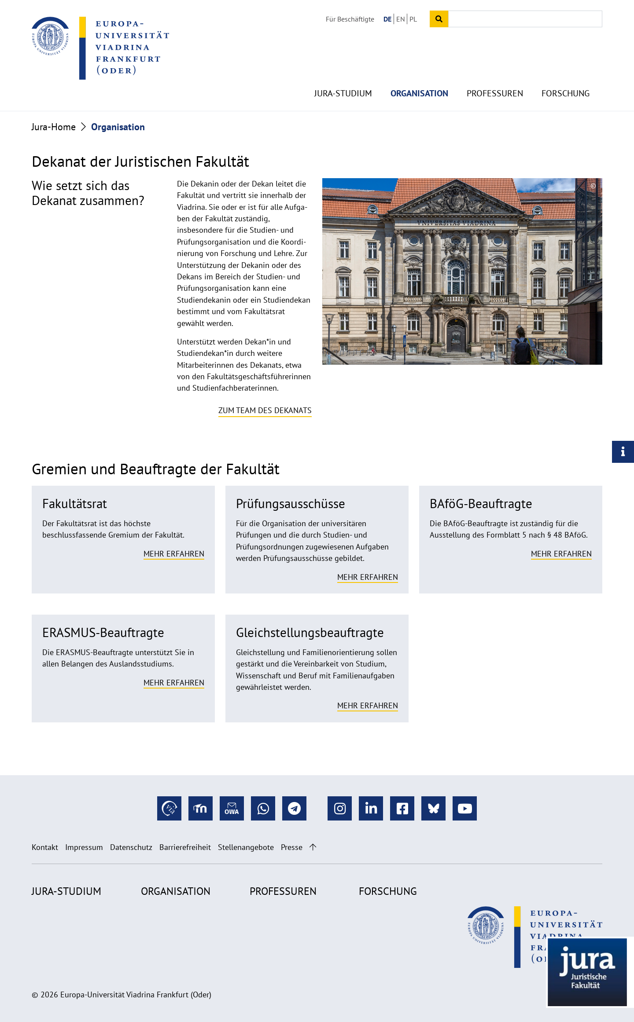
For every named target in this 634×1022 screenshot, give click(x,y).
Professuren (495, 79)
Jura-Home (54, 127)
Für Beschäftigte (350, 19)
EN (400, 19)
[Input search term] (525, 19)
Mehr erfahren (174, 554)
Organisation (419, 79)
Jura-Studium (343, 79)
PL (413, 19)
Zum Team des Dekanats (265, 410)
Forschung (566, 79)
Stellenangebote (246, 847)
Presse (291, 847)
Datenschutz (131, 847)
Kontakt (45, 847)
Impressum (84, 847)
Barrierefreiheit (185, 847)
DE (387, 19)
